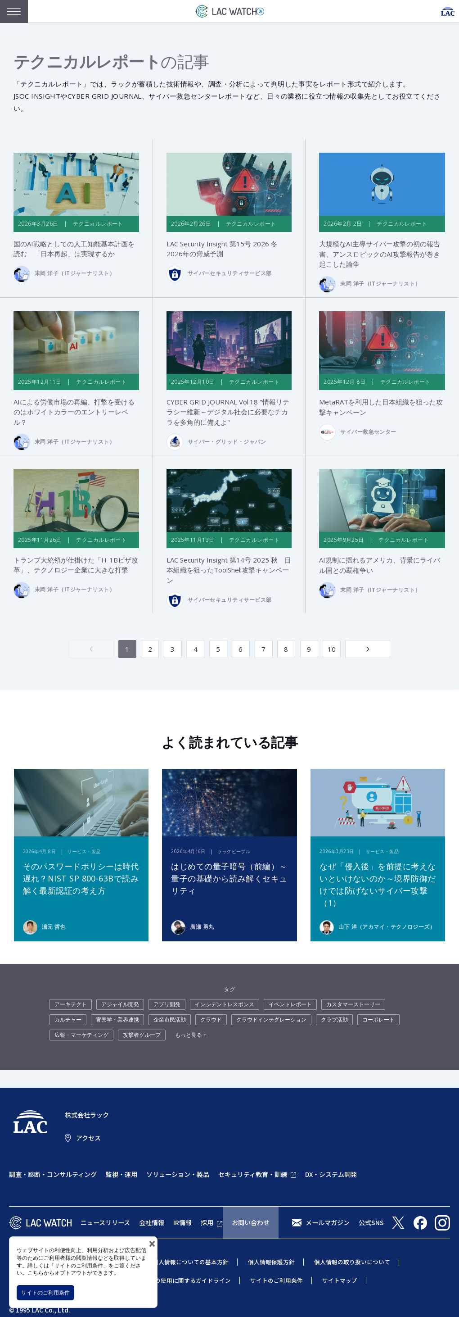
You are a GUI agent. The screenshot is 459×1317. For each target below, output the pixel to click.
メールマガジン (328, 1222)
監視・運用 (121, 1174)
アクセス (88, 1138)
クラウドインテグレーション (271, 1020)
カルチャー (67, 1020)
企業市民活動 (169, 1020)
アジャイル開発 (120, 1004)
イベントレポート (290, 1004)
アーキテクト (70, 1004)
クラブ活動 (334, 1020)
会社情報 (151, 1222)
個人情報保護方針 (271, 1262)
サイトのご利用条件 (45, 1292)
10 (332, 649)
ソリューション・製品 (177, 1174)
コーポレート (378, 1020)
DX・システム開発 (331, 1174)
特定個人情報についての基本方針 (185, 1262)
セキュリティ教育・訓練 (252, 1174)
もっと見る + (191, 1035)
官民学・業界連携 (117, 1020)
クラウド (211, 1020)
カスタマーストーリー (353, 1004)
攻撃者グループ (142, 1035)
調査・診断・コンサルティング (53, 1174)
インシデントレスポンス (224, 1004)
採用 (207, 1222)
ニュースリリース (105, 1222)
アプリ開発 (166, 1004)
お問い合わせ (251, 1222)
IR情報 (182, 1222)
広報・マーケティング (81, 1035)
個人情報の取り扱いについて (352, 1262)
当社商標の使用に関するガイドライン (181, 1280)
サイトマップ (339, 1280)
